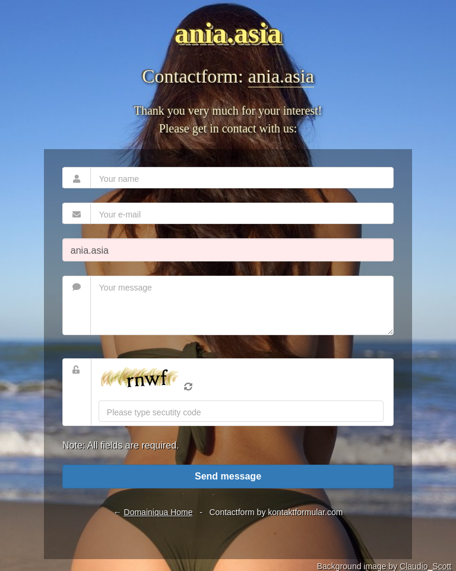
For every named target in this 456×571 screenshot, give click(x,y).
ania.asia (281, 76)
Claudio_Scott (425, 566)
